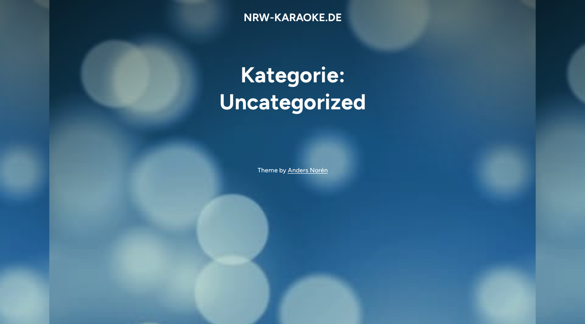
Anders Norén (308, 170)
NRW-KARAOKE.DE (293, 17)
